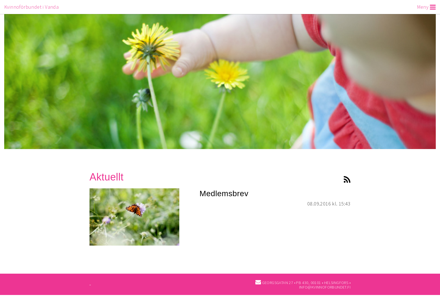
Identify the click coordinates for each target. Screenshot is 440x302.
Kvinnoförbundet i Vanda (31, 7)
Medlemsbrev (224, 193)
